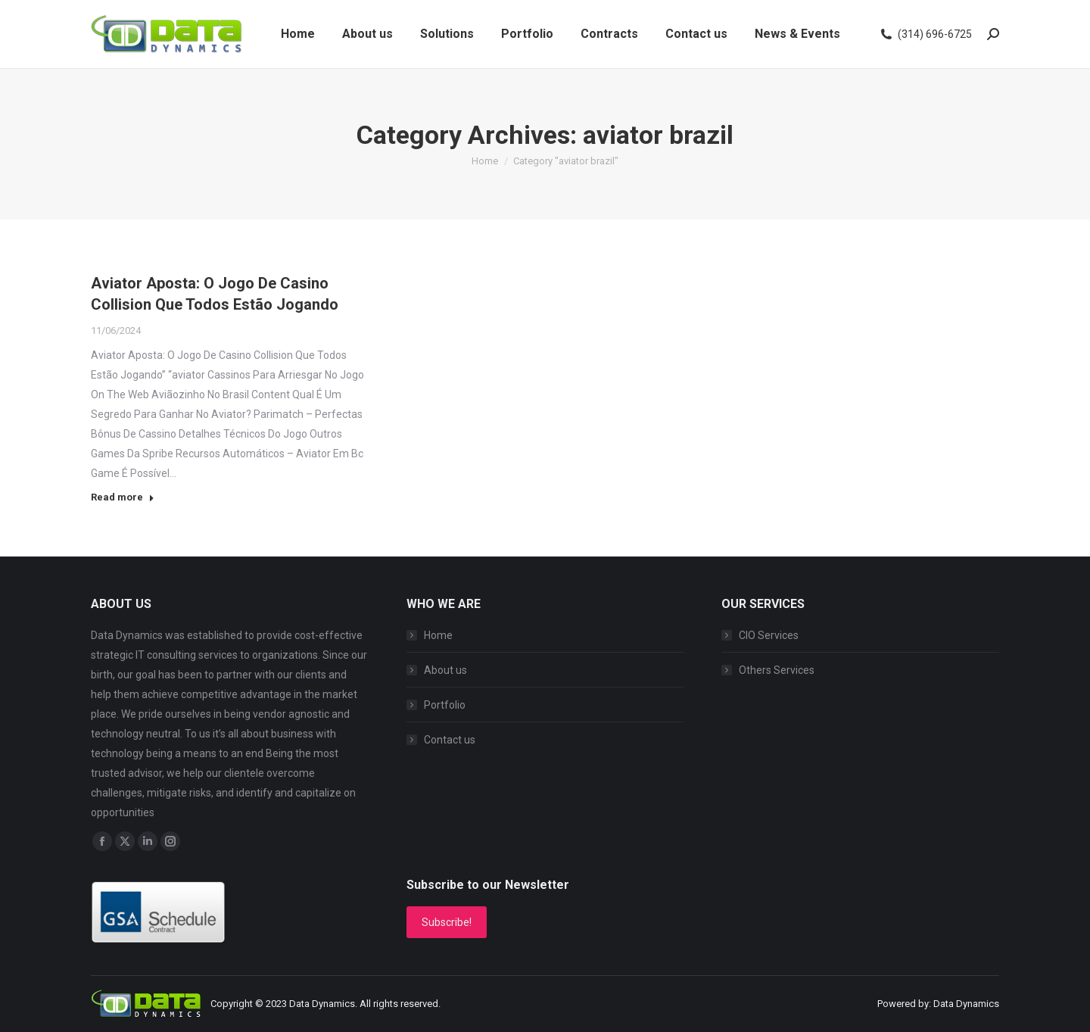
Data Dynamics (322, 1003)
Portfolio (445, 705)
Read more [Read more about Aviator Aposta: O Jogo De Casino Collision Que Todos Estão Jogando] (122, 497)
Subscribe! (447, 922)
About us (445, 670)
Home (438, 635)
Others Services (776, 670)
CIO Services (769, 635)
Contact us (449, 740)
